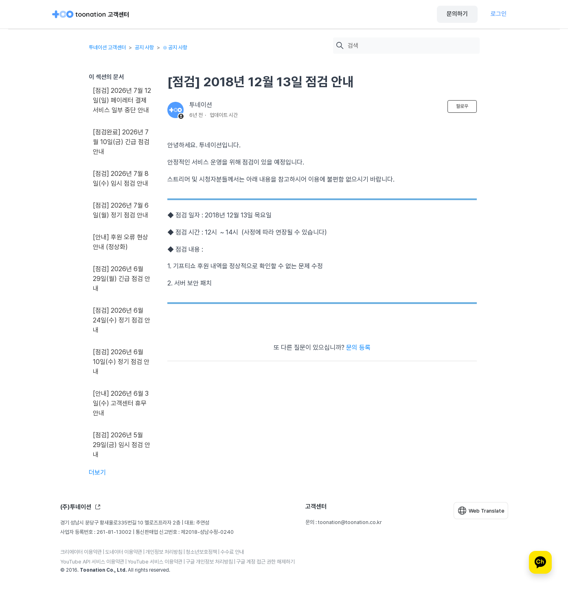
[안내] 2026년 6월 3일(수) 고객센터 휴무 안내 (121, 403)
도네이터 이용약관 (123, 552)
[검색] (411, 46)
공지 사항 (144, 47)
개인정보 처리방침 (163, 552)
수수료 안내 (232, 552)
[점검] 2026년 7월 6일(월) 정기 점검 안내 (121, 210)
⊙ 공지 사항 (175, 47)
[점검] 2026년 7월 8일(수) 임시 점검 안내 (121, 178)
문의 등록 (358, 347)
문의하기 (457, 14)
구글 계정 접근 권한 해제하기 (265, 562)
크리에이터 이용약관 (81, 552)
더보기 (97, 472)
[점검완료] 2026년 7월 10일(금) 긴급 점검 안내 (121, 142)
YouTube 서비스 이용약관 (154, 562)
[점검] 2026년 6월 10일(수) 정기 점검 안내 (121, 361)
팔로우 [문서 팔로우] (462, 106)
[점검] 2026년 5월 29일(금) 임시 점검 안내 (121, 444)
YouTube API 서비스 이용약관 (92, 562)
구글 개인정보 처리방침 (209, 562)
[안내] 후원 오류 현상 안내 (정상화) (120, 242)
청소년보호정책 (201, 552)
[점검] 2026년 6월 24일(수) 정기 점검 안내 (121, 320)
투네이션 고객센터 (107, 47)
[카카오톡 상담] (540, 562)
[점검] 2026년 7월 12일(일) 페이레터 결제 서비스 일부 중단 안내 (122, 100)
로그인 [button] (499, 14)
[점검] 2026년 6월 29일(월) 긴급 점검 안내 (121, 278)
